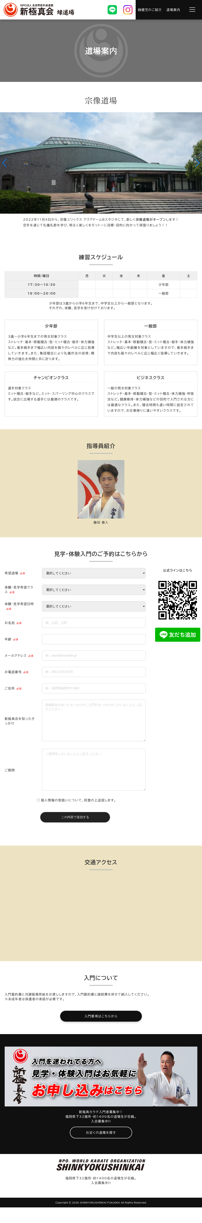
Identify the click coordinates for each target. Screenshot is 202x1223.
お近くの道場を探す (101, 1148)
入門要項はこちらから (101, 1031)
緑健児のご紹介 (150, 9)
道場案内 (173, 9)
